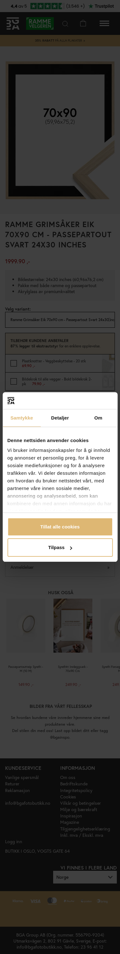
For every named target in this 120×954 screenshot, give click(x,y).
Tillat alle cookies (60, 526)
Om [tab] (98, 417)
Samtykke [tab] (22, 417)
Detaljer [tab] (60, 417)
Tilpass (60, 547)
